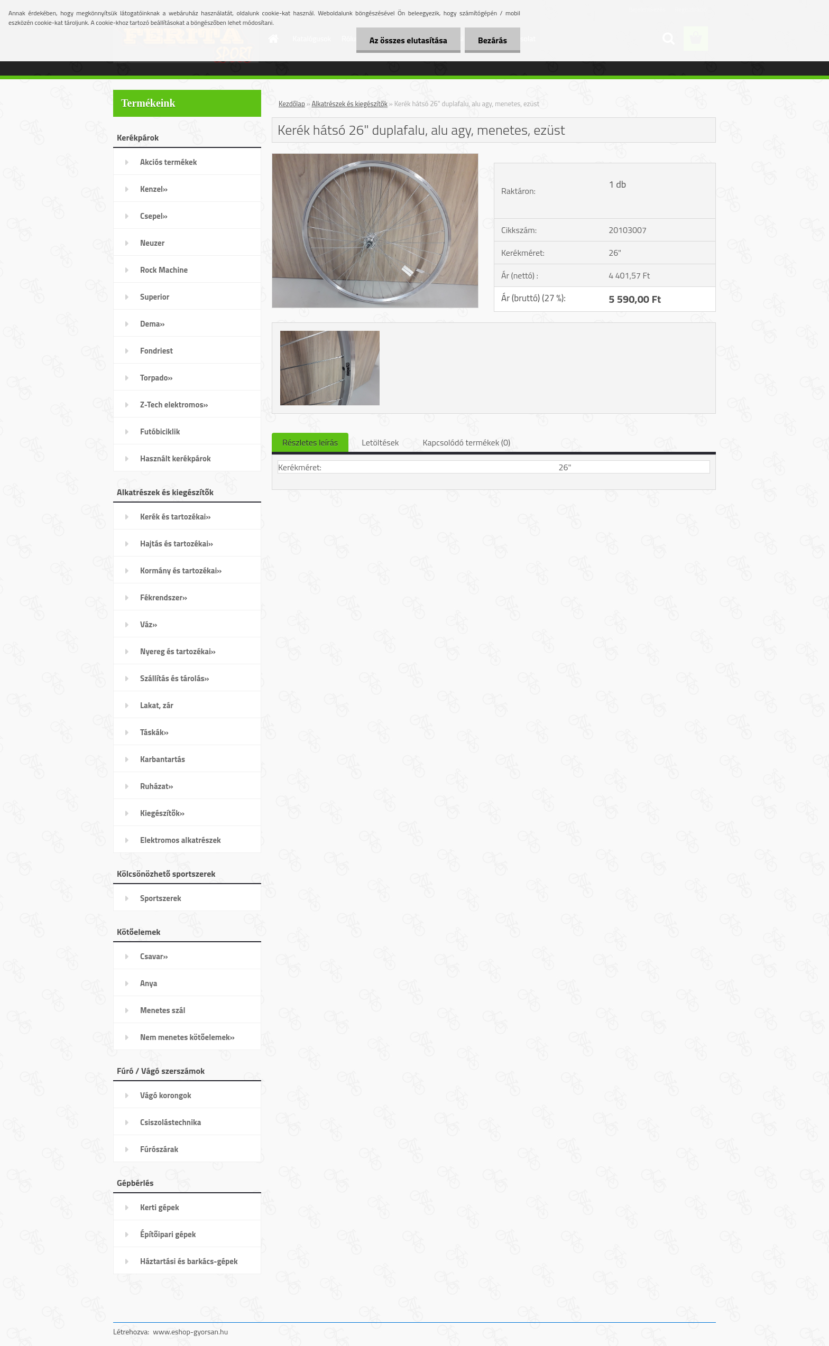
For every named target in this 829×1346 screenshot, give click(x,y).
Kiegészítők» (162, 813)
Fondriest (156, 351)
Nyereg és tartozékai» (178, 651)
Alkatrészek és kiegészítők (350, 103)
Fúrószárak (159, 1149)
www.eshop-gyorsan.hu (190, 1331)
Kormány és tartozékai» (181, 570)
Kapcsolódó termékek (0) (466, 442)
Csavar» (154, 956)
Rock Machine (164, 270)
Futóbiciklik (160, 431)
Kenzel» (154, 189)
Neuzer (152, 243)
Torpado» (156, 378)
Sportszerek (160, 898)
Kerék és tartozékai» (175, 516)
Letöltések (380, 442)
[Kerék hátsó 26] (375, 158)
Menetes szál (162, 1010)
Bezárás (492, 40)
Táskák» (154, 732)
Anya (148, 983)
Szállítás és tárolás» (174, 678)
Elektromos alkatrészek (180, 840)
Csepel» (154, 216)
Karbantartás (162, 759)
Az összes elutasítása (408, 40)
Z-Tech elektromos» (174, 404)
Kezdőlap (292, 103)
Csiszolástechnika (170, 1122)
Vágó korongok (165, 1095)
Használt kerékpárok (175, 458)
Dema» (152, 324)
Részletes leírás (310, 442)
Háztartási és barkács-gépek (189, 1261)
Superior (154, 297)
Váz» (148, 624)
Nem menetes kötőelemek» (187, 1037)
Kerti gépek (159, 1207)
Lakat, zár (156, 705)
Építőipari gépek (168, 1234)
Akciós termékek (168, 162)
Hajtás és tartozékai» (176, 543)
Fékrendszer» (163, 597)
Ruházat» (156, 786)
